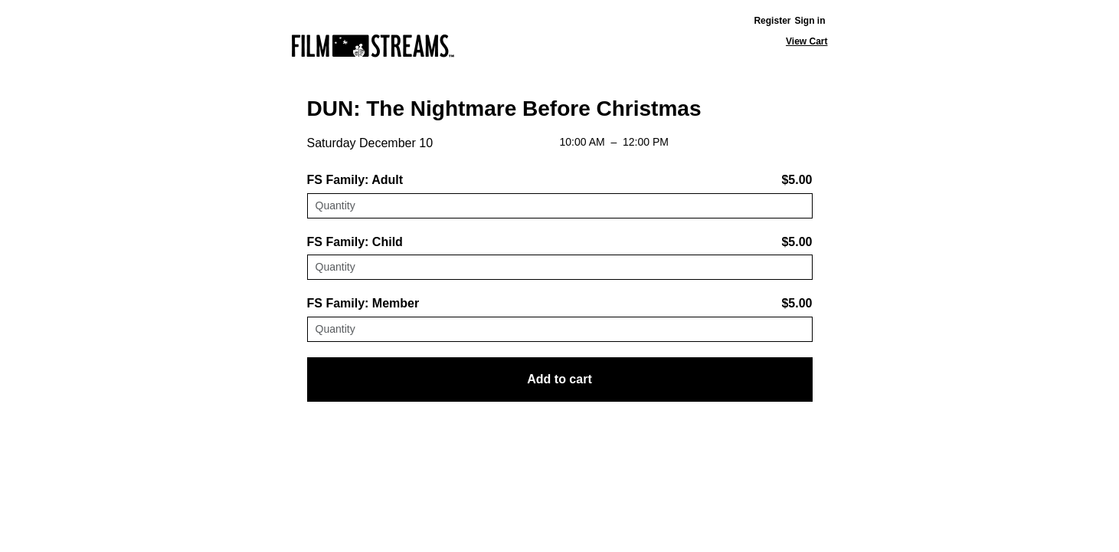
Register (772, 20)
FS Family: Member (363, 303)
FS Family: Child (355, 241)
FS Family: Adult (355, 179)
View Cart (806, 41)
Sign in (810, 20)
